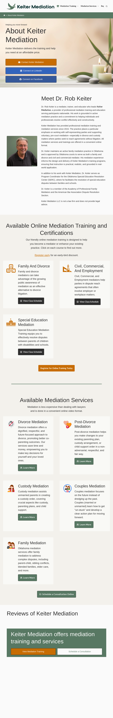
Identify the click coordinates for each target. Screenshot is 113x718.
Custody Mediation (33, 486)
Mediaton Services (90, 6)
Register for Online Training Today (56, 368)
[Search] (106, 6)
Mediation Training (67, 6)
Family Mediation (32, 543)
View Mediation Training (33, 651)
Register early (42, 255)
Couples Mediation (90, 486)
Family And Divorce (34, 266)
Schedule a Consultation (80, 651)
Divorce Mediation (33, 422)
